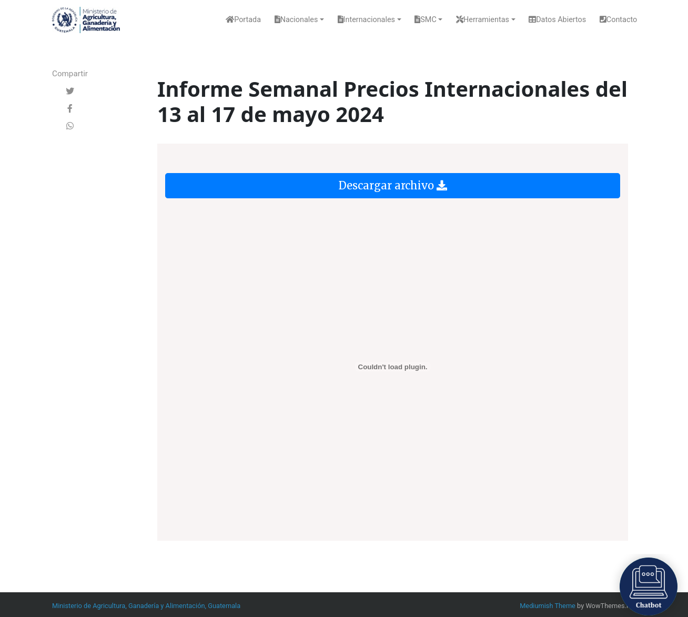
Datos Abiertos (557, 19)
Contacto (618, 19)
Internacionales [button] (366, 19)
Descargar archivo (393, 185)
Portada (243, 19)
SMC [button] (425, 19)
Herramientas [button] (482, 19)
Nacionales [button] (296, 19)
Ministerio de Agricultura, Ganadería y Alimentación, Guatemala (146, 606)
